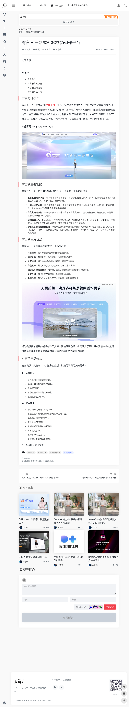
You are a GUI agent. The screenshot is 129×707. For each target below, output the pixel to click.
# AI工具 (31, 453)
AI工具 (28, 29)
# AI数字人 (42, 453)
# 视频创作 (68, 453)
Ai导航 (57, 49)
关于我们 (56, 680)
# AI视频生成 (55, 453)
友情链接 (67, 680)
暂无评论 (29, 569)
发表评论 (110, 607)
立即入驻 (110, 17)
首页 (23, 29)
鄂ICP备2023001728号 (42, 700)
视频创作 (50, 105)
